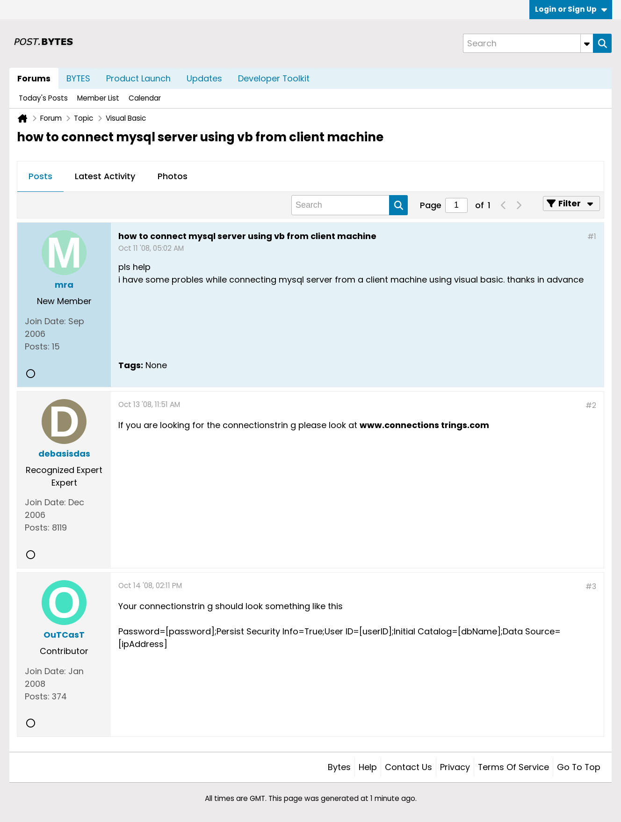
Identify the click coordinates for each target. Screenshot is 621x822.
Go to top (578, 767)
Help (368, 767)
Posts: (37, 346)
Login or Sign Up (571, 9)
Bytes (339, 767)
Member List (98, 98)
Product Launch (138, 78)
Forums (34, 78)
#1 (591, 236)
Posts (40, 176)
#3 (590, 586)
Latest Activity (105, 176)
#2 (590, 405)
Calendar (145, 98)
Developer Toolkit (274, 78)
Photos (173, 176)
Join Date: (45, 321)
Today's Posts (43, 98)
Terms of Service (513, 767)
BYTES (78, 78)
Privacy (455, 767)
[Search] (528, 43)
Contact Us (408, 767)
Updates (204, 78)
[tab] (40, 176)
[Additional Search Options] (586, 43)
